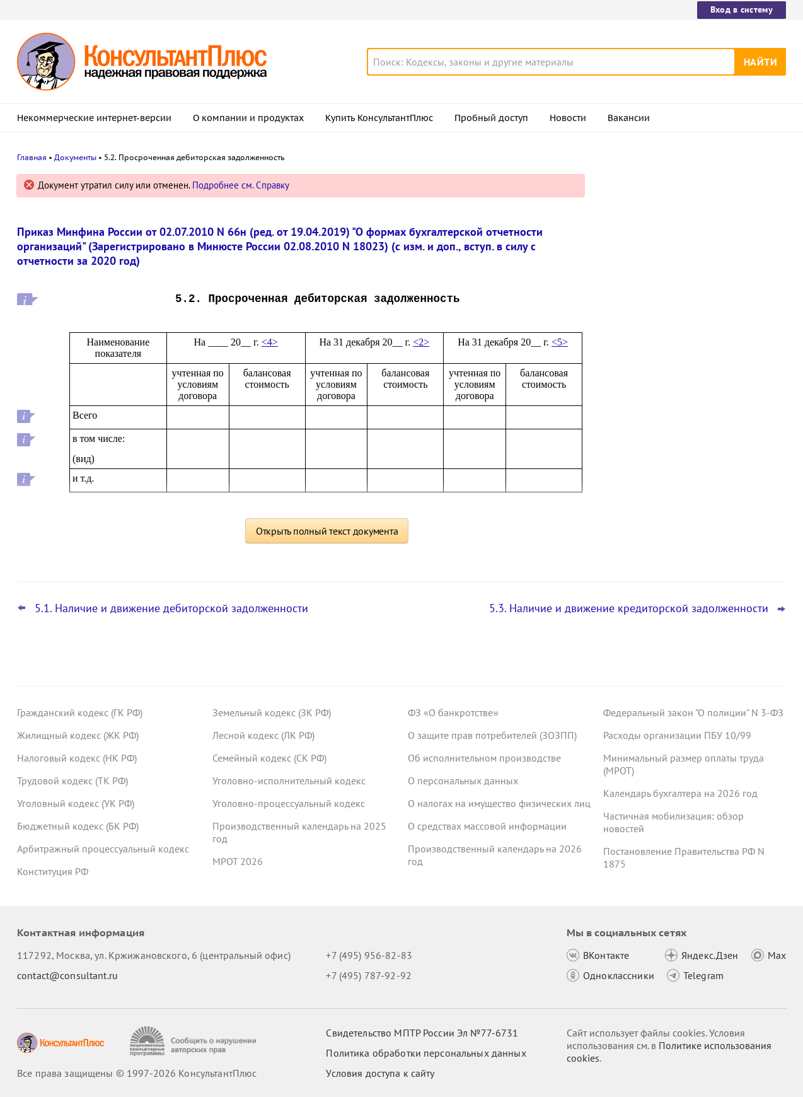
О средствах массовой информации (487, 826)
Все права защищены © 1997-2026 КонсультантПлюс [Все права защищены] (137, 1073)
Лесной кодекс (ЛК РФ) (263, 735)
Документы (75, 157)
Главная (32, 157)
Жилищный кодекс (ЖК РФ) (78, 735)
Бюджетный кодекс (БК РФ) (78, 826)
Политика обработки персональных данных (426, 1053)
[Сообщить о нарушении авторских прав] (194, 1041)
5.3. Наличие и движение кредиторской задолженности (628, 608)
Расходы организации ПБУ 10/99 (677, 735)
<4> (270, 342)
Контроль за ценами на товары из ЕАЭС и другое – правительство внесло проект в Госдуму (693, 315)
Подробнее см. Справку (240, 185)
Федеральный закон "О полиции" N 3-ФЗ (693, 712)
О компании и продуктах (248, 118)
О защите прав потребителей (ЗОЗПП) (492, 735)
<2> (421, 342)
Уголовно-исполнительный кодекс (289, 780)
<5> (560, 342)
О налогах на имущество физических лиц (499, 803)
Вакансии (629, 118)
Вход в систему (741, 9)
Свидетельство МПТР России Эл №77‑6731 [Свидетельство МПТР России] (422, 1032)
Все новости (636, 493)
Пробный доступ (491, 118)
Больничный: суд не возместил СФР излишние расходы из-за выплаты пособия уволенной (686, 453)
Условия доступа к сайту (380, 1073)
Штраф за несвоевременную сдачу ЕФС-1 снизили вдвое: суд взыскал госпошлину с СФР (683, 247)
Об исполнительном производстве (484, 758)
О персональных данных (463, 780)
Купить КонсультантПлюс (379, 118)
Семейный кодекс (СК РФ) (269, 758)
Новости (568, 118)
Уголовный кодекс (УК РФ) (75, 803)
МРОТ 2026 (237, 861)
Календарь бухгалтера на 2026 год (680, 793)
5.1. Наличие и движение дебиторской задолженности (171, 608)
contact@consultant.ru (67, 975)
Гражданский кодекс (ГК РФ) (79, 712)
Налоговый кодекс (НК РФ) (77, 758)
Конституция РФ (52, 871)
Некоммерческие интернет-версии (94, 118)
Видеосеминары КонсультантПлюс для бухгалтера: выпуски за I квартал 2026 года (691, 384)
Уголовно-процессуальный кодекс (288, 803)
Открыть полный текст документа (327, 531)
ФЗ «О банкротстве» (453, 712)
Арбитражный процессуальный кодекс (103, 848)
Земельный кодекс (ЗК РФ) (271, 712)
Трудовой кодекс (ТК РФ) (72, 780)
